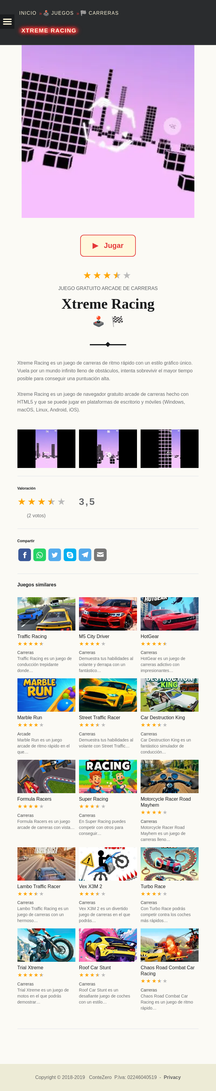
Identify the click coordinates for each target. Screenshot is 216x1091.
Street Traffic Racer (99, 717)
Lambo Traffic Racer (39, 886)
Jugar (108, 245)
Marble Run (29, 717)
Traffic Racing (32, 636)
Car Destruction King (163, 717)
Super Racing (93, 799)
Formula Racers (34, 799)
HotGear (150, 636)
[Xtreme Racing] (108, 131)
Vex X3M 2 (90, 886)
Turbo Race (153, 886)
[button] (7, 21)
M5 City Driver (94, 636)
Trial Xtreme (30, 967)
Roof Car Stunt (95, 967)
